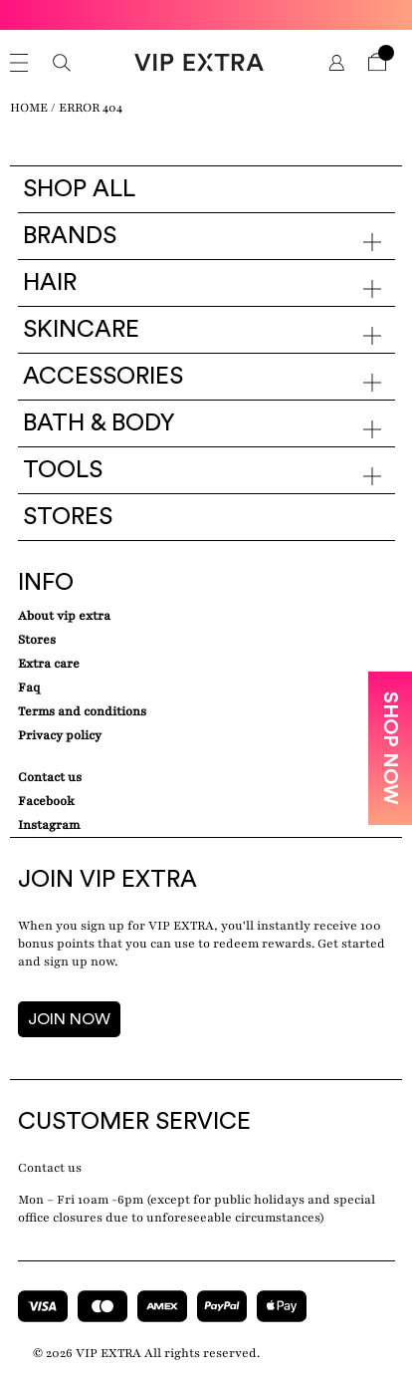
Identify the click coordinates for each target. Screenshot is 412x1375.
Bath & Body (99, 423)
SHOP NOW (390, 748)
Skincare (81, 330)
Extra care (49, 664)
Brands (69, 236)
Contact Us (50, 777)
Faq (29, 687)
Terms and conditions (82, 711)
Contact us (50, 1168)
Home (29, 108)
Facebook (46, 801)
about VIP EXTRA (64, 616)
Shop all (79, 189)
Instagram (49, 825)
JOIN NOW (69, 1019)
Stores (67, 517)
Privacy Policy (60, 735)
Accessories (103, 377)
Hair (50, 283)
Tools (63, 470)
